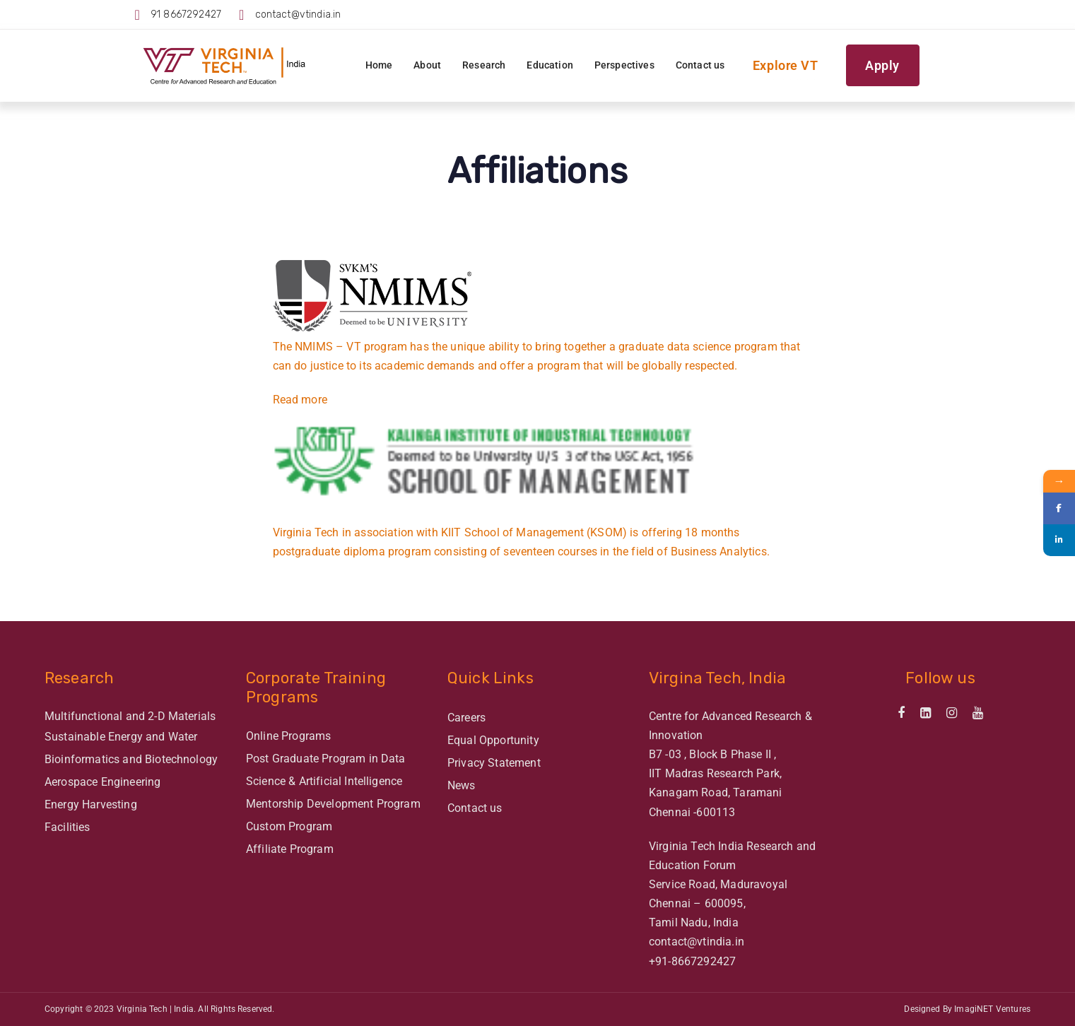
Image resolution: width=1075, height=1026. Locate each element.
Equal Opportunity (493, 740)
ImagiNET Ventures (992, 1009)
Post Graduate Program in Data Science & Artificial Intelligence (326, 770)
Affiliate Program (290, 849)
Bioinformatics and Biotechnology (131, 759)
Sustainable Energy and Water (121, 736)
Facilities (67, 827)
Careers (466, 717)
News (461, 785)
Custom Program (289, 826)
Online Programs (288, 736)
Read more (300, 399)
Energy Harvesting (91, 804)
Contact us (475, 808)
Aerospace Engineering (102, 782)
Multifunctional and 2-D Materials (130, 716)
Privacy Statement (494, 763)
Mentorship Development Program (333, 803)
